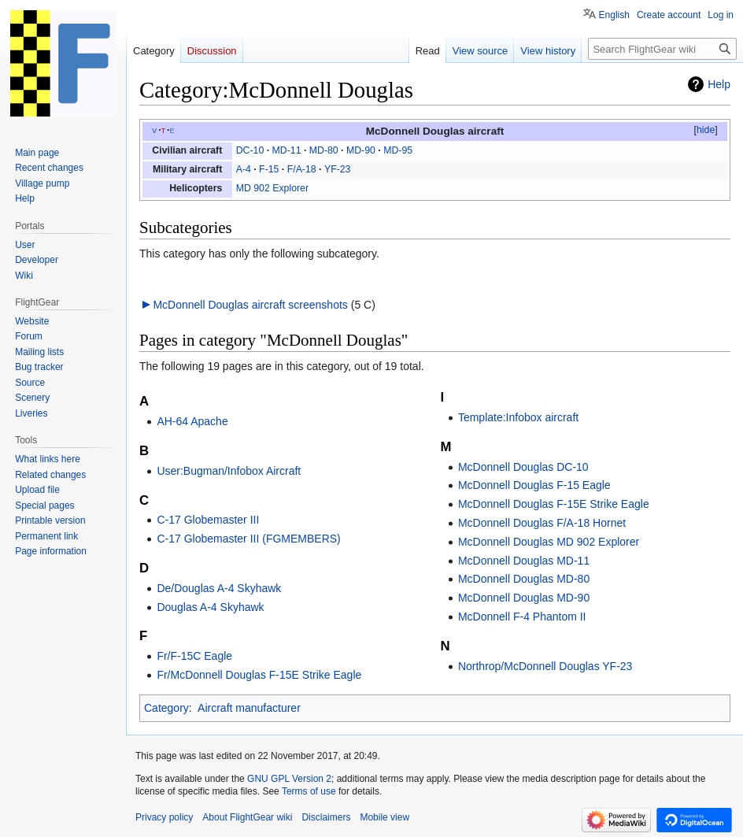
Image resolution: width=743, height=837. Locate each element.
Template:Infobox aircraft (518, 417)
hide (706, 129)
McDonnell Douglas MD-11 (524, 560)
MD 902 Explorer (272, 188)
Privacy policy (164, 817)
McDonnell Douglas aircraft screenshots (250, 304)
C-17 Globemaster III (208, 519)
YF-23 (337, 169)
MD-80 (323, 150)
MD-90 (360, 150)
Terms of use (309, 791)
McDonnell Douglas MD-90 (524, 597)
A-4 (243, 169)
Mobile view (384, 817)
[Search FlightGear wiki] (662, 49)
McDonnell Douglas (415, 131)
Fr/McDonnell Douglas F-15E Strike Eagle (259, 674)
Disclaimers (325, 817)
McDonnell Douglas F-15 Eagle (534, 485)
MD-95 (397, 150)
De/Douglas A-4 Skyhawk (219, 588)
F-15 (269, 169)
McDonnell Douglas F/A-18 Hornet (542, 523)
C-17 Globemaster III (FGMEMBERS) (248, 538)
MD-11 (286, 150)
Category (166, 708)
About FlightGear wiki (247, 817)
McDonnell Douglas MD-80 (524, 578)
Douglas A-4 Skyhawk (210, 607)
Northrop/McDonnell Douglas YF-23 (545, 666)
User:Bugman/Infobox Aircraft (229, 471)
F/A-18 (301, 169)
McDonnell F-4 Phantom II (522, 616)
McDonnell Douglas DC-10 (523, 467)
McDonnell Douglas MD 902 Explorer (548, 541)
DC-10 (250, 150)
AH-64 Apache (192, 421)
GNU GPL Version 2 (289, 778)
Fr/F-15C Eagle (194, 656)
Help (719, 84)
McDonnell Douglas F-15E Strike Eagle (553, 504)
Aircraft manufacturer (249, 708)
